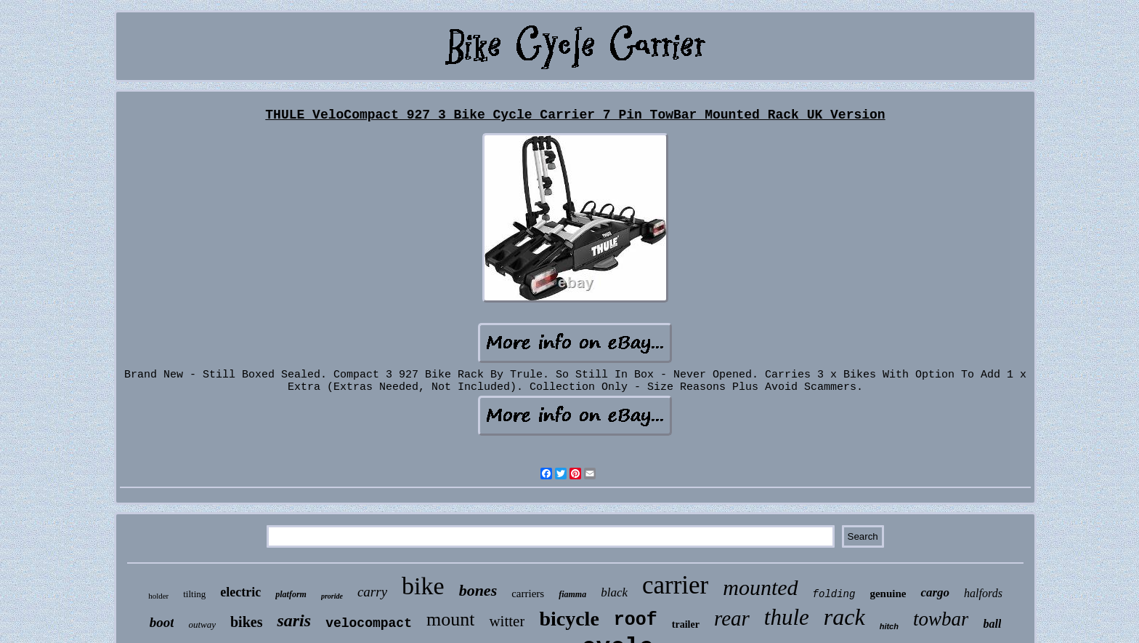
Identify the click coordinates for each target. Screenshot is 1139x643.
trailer (686, 624)
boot (162, 622)
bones (478, 590)
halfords (983, 593)
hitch (889, 626)
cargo (934, 592)
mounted (760, 587)
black (614, 592)
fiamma (572, 594)
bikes (246, 622)
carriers (527, 593)
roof (635, 620)
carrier (675, 585)
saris (294, 620)
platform (291, 594)
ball (992, 624)
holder (158, 595)
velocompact (368, 623)
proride (332, 596)
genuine (888, 593)
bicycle (569, 618)
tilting (194, 593)
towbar (941, 619)
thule (786, 617)
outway (202, 624)
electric (240, 592)
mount (450, 619)
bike (423, 585)
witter (506, 621)
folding (834, 594)
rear (732, 618)
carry (372, 591)
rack (844, 617)
